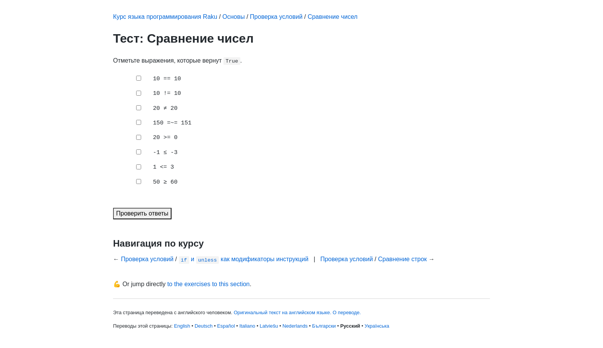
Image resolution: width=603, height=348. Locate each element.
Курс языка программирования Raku (165, 16)
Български (324, 326)
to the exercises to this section (208, 284)
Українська (377, 326)
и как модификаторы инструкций (244, 259)
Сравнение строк (402, 259)
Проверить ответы (142, 213)
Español (226, 326)
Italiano (247, 326)
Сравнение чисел (333, 16)
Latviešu (269, 326)
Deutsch (204, 326)
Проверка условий (276, 16)
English (182, 326)
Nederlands (295, 326)
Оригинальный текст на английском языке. (282, 312)
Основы (233, 16)
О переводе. (347, 312)
